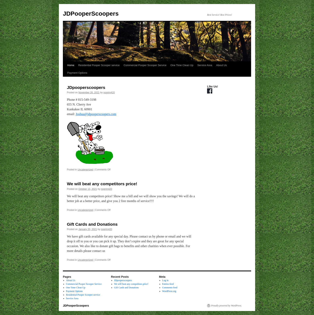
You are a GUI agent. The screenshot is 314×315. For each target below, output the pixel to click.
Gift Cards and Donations (92, 224)
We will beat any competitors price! (102, 183)
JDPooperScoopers (91, 13)
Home (70, 65)
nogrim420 (109, 92)
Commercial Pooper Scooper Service (145, 65)
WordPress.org (169, 291)
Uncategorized (85, 169)
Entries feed (168, 284)
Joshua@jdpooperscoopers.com (96, 114)
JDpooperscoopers (86, 87)
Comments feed (169, 287)
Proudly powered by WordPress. (226, 305)
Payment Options (77, 72)
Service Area (204, 65)
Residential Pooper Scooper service (99, 65)
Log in (165, 280)
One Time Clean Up (181, 65)
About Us (221, 65)
